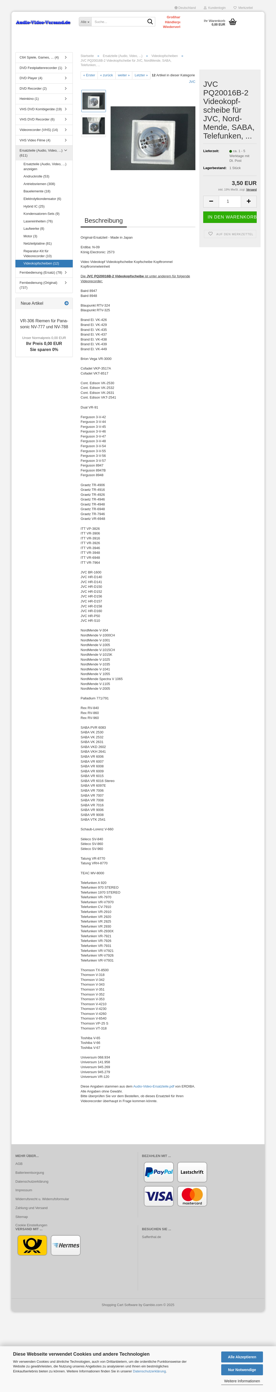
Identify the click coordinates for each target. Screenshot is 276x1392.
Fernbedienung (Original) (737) (38, 285)
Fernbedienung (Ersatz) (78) (41, 272)
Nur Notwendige (242, 1370)
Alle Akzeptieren (242, 1357)
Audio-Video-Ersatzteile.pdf (153, 1086)
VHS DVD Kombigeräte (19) (41, 109)
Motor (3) (30, 236)
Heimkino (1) (29, 99)
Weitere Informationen (242, 1381)
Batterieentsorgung (29, 1173)
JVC (192, 82)
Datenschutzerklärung (149, 1371)
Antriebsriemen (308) (39, 184)
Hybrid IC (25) (34, 206)
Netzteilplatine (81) (37, 243)
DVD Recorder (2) (33, 88)
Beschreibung (104, 220)
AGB (18, 1164)
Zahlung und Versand (31, 1208)
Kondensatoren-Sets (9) (41, 214)
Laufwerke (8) (33, 229)
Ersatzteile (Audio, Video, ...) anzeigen (45, 166)
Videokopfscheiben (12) (41, 263)
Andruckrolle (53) (36, 176)
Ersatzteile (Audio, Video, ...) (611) (41, 152)
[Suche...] (85, 21)
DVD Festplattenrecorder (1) (41, 68)
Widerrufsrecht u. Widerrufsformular (42, 1199)
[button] (185, 8)
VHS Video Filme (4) (35, 140)
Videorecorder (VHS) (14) (39, 130)
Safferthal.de (151, 1237)
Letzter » (141, 75)
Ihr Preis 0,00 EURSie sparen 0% (44, 344)
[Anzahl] (230, 202)
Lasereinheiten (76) (38, 221)
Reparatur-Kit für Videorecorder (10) (37, 253)
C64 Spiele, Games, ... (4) (39, 57)
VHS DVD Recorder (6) (37, 119)
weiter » (124, 75)
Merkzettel (243, 8)
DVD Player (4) (31, 78)
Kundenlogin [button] (215, 8)
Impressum (23, 1190)
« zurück (106, 75)
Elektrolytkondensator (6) (42, 199)
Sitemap (21, 1217)
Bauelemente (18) (36, 191)
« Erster (89, 75)
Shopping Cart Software (120, 1305)
